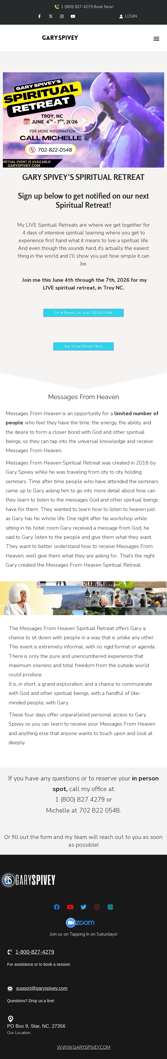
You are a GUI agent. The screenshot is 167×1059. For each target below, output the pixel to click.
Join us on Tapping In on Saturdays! (83, 934)
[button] (156, 38)
